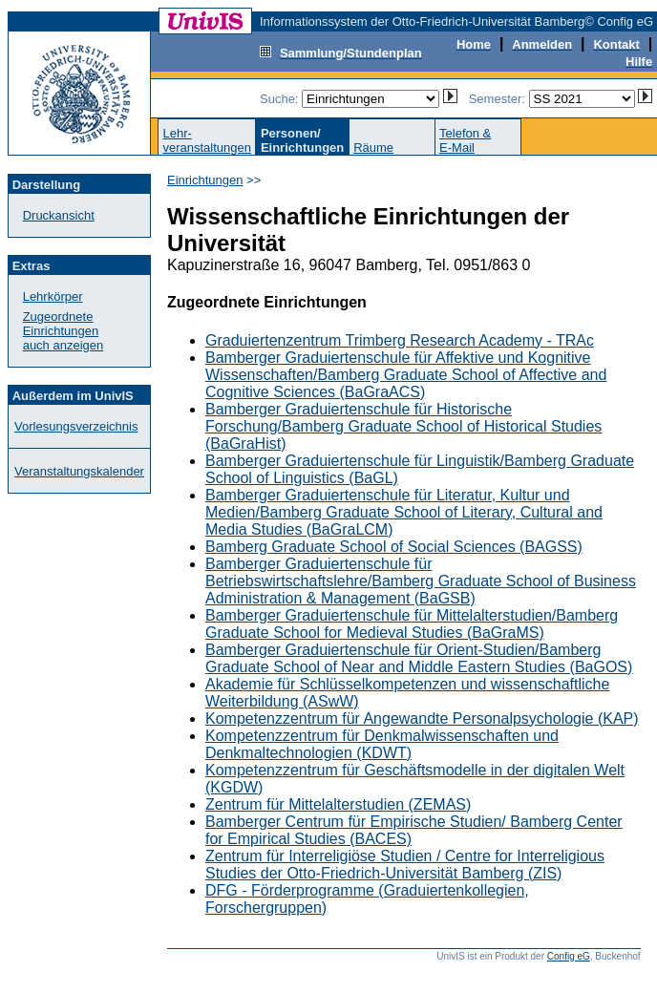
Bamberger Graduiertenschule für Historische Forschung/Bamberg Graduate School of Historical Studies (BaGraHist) (403, 426)
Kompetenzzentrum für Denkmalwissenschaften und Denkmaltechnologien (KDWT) (382, 744)
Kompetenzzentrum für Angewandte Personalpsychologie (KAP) (422, 718)
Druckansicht (59, 215)
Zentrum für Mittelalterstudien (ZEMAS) (338, 804)
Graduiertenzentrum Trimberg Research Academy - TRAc (399, 340)
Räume (373, 147)
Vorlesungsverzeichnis (76, 426)
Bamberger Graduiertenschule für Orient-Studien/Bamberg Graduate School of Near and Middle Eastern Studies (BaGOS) (418, 658)
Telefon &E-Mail (465, 140)
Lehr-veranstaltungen (206, 140)
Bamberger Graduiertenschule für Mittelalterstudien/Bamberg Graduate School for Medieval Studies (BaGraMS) (411, 624)
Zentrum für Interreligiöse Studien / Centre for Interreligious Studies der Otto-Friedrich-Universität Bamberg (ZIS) (404, 864)
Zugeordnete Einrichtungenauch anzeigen (63, 330)
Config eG (568, 956)
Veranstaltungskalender (79, 471)
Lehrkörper (53, 296)
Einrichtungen (205, 180)
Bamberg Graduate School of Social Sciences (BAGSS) (394, 547)
